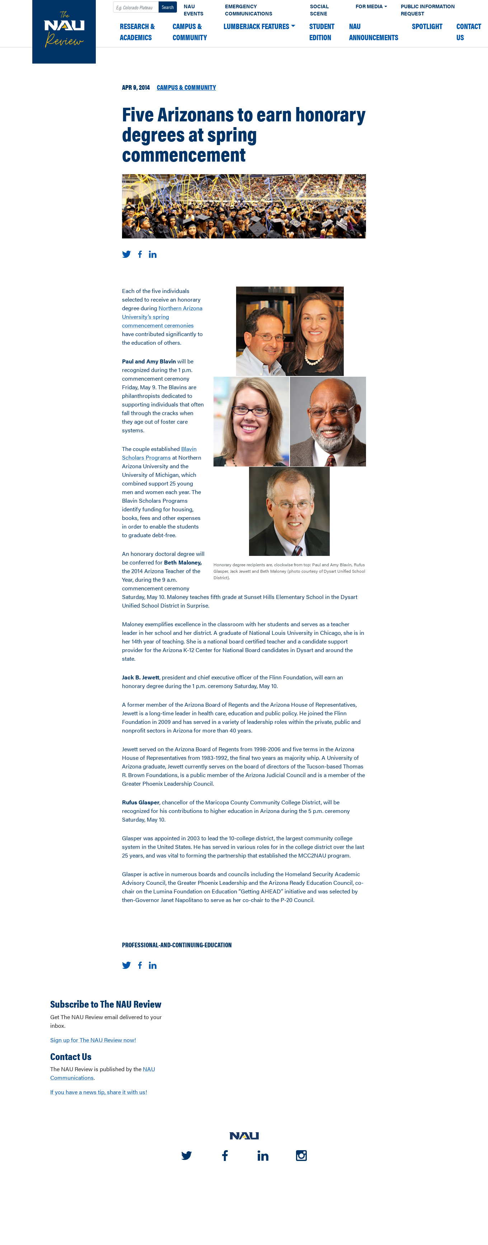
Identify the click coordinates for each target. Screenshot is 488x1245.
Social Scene (319, 10)
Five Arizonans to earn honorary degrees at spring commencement (244, 133)
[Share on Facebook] (140, 253)
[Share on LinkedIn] (152, 253)
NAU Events (193, 10)
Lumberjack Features (256, 26)
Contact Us (468, 31)
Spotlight (427, 26)
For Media (369, 6)
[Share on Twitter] (126, 253)
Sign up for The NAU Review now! (93, 1040)
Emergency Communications (248, 10)
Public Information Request (428, 10)
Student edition (321, 31)
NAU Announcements (373, 31)
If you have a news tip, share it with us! (98, 1092)
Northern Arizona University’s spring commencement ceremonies (162, 316)
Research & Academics (137, 31)
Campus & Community (190, 31)
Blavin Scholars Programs (159, 453)
